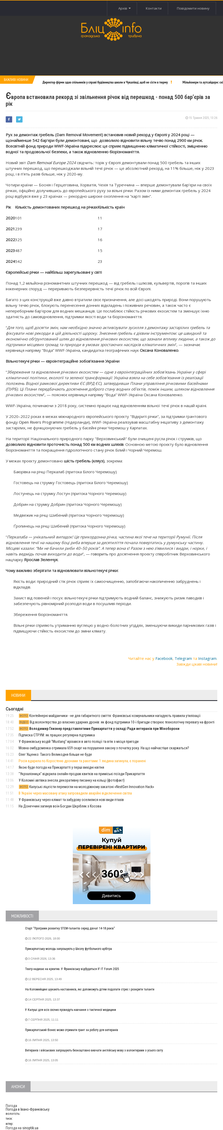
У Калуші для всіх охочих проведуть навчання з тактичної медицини (70, 1010)
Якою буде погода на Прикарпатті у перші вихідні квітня (61, 767)
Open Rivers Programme (41, 422)
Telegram (183, 658)
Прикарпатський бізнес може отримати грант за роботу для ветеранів (71, 1030)
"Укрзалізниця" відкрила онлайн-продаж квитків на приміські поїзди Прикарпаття (82, 774)
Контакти (154, 8)
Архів (124, 8)
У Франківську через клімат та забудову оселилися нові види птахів (71, 800)
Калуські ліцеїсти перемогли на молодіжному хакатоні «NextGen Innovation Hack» (86, 787)
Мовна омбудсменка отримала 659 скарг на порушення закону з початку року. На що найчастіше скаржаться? (104, 748)
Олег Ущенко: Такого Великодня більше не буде (55, 754)
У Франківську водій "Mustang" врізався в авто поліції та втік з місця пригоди (79, 741)
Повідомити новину (193, 8)
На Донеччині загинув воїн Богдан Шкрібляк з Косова (60, 806)
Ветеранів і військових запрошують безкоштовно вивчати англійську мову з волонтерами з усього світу (94, 1050)
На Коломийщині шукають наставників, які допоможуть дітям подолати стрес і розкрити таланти (89, 989)
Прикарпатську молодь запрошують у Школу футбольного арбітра (68, 949)
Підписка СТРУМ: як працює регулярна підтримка (57, 735)
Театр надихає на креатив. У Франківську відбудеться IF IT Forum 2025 (72, 969)
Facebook (163, 658)
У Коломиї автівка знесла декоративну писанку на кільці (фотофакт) (72, 780)
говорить (99, 553)
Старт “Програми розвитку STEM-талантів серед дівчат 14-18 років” (70, 928)
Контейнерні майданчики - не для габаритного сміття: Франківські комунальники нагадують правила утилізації (110, 716)
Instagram (207, 658)
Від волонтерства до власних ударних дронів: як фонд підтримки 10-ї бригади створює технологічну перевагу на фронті (117, 722)
